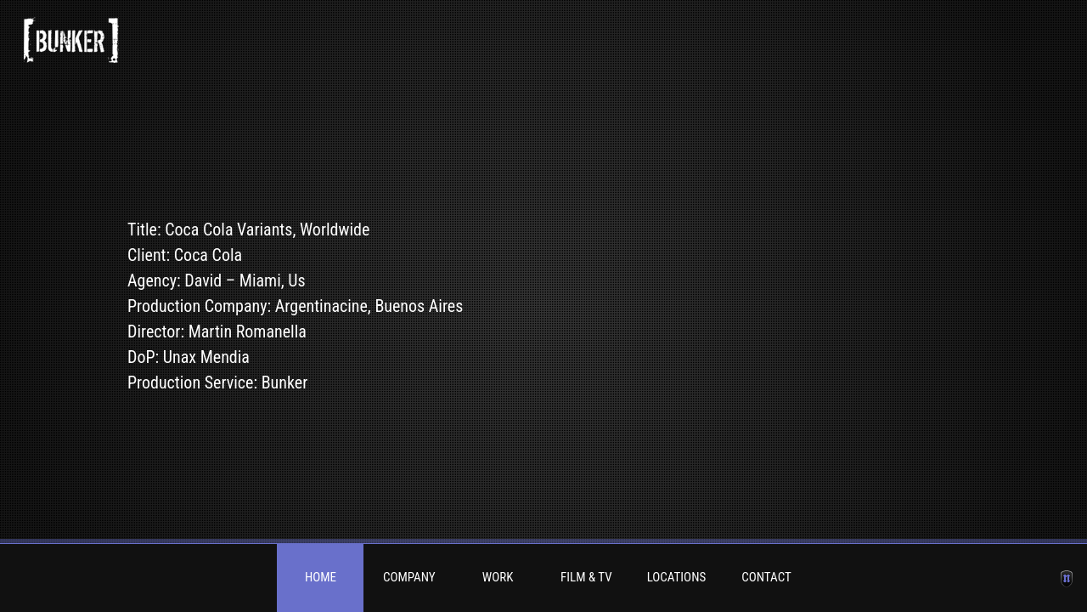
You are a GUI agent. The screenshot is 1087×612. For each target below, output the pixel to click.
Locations (677, 577)
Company (409, 577)
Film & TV (586, 577)
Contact (766, 577)
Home (320, 577)
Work (498, 577)
